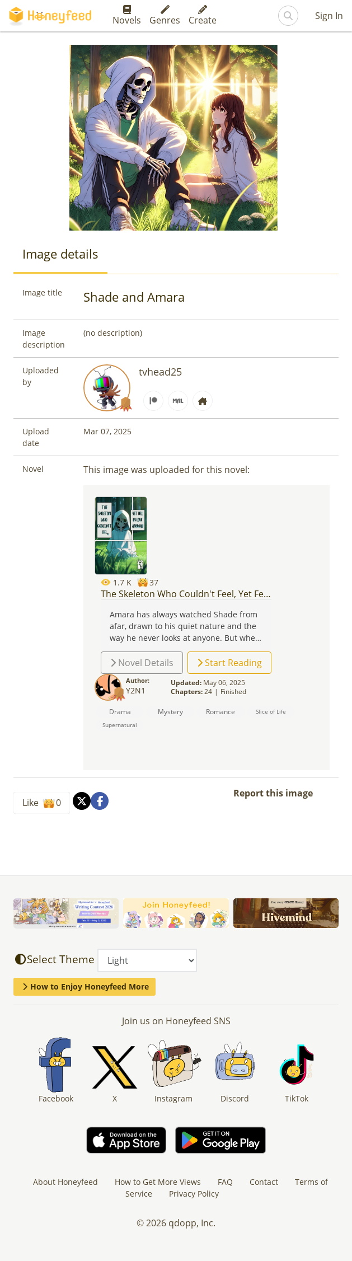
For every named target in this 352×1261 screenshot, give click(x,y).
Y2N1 (136, 690)
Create (203, 15)
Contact (264, 1181)
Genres (164, 15)
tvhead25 (160, 371)
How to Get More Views (158, 1181)
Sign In (329, 16)
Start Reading (229, 663)
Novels (126, 15)
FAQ (225, 1181)
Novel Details (141, 663)
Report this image (273, 793)
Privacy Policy (194, 1193)
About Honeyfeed (65, 1181)
